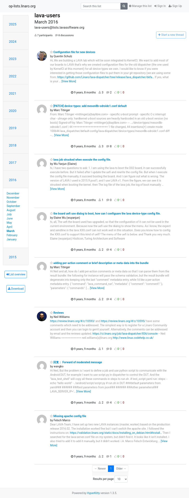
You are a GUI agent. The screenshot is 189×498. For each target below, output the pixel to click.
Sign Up (175, 6)
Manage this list (140, 6)
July (9, 214)
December (13, 193)
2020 (12, 111)
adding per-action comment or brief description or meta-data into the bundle (99, 263)
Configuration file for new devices (72, 52)
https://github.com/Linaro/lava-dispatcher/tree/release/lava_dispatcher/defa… (105, 77)
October (11, 201)
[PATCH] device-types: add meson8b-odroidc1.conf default (88, 106)
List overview (16, 274)
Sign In (160, 6)
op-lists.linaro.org (22, 6)
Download (16, 288)
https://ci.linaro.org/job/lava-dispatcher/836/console (125, 333)
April (9, 226)
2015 (12, 257)
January (12, 239)
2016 (12, 180)
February (12, 235)
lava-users (47, 15)
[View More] (68, 81)
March (11, 231)
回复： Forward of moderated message (76, 362)
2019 (12, 128)
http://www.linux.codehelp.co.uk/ (133, 337)
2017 (12, 163)
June (10, 218)
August (11, 210)
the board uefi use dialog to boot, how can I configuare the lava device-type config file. (105, 213)
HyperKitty (93, 493)
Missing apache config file (68, 416)
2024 (12, 42)
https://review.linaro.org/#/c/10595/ (123, 321)
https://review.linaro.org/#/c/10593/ (72, 321)
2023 (12, 59)
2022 (12, 76)
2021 (12, 93)
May (9, 222)
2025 (12, 24)
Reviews (57, 312)
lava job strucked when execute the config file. (80, 159)
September (13, 206)
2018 (12, 145)
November (13, 197)
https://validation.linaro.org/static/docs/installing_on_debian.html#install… (116, 432)
